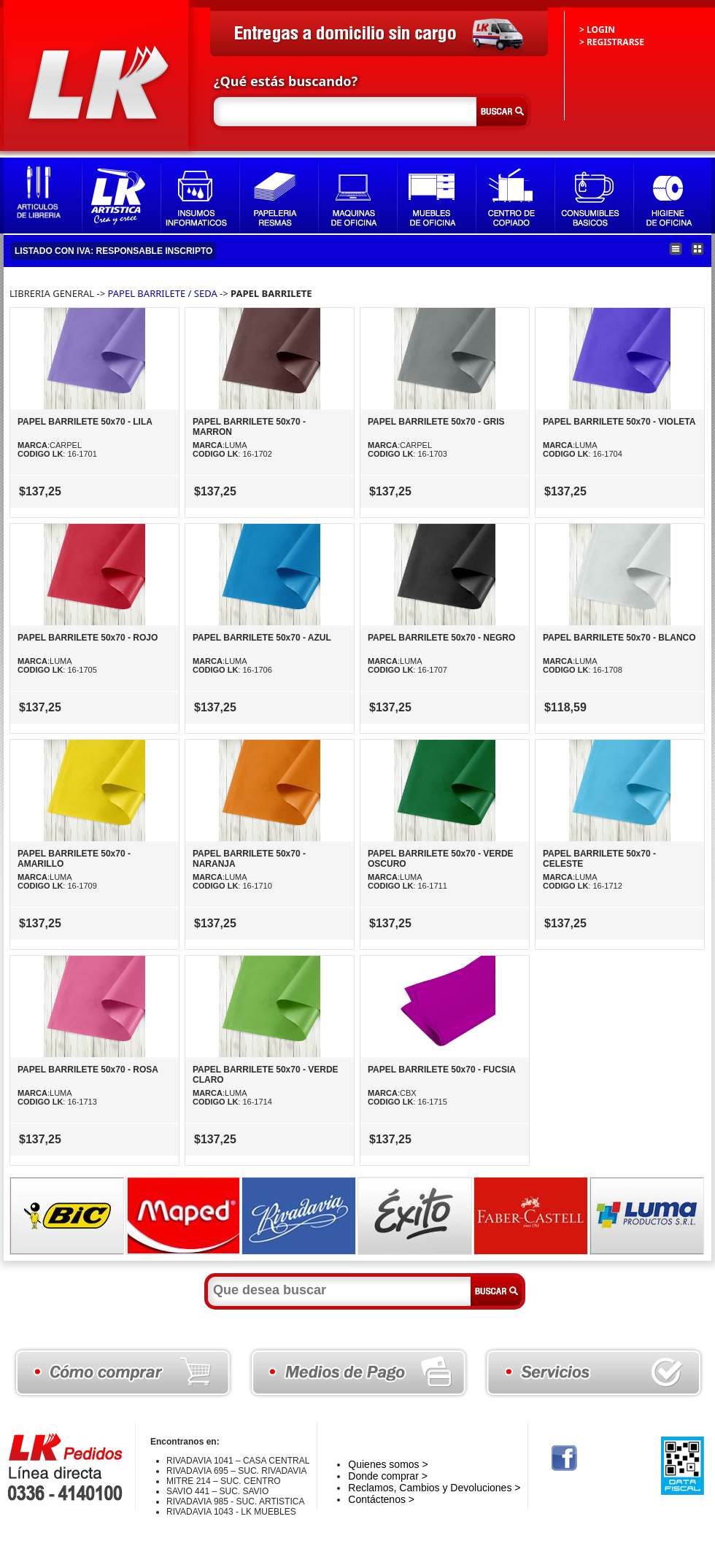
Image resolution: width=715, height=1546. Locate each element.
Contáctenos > (381, 1499)
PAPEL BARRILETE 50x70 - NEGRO (441, 638)
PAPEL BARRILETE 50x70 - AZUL (262, 638)
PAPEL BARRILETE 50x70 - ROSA (88, 1069)
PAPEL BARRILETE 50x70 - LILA (85, 422)
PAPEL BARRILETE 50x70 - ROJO (88, 638)
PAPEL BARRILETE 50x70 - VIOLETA (619, 422)
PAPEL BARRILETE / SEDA (162, 293)
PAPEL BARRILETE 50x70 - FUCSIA (442, 1069)
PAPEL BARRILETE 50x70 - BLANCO (619, 638)
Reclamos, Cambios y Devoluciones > (434, 1487)
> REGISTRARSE (611, 42)
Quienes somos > (388, 1464)
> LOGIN (597, 29)
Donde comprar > (388, 1476)
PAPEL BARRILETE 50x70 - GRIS (436, 422)
